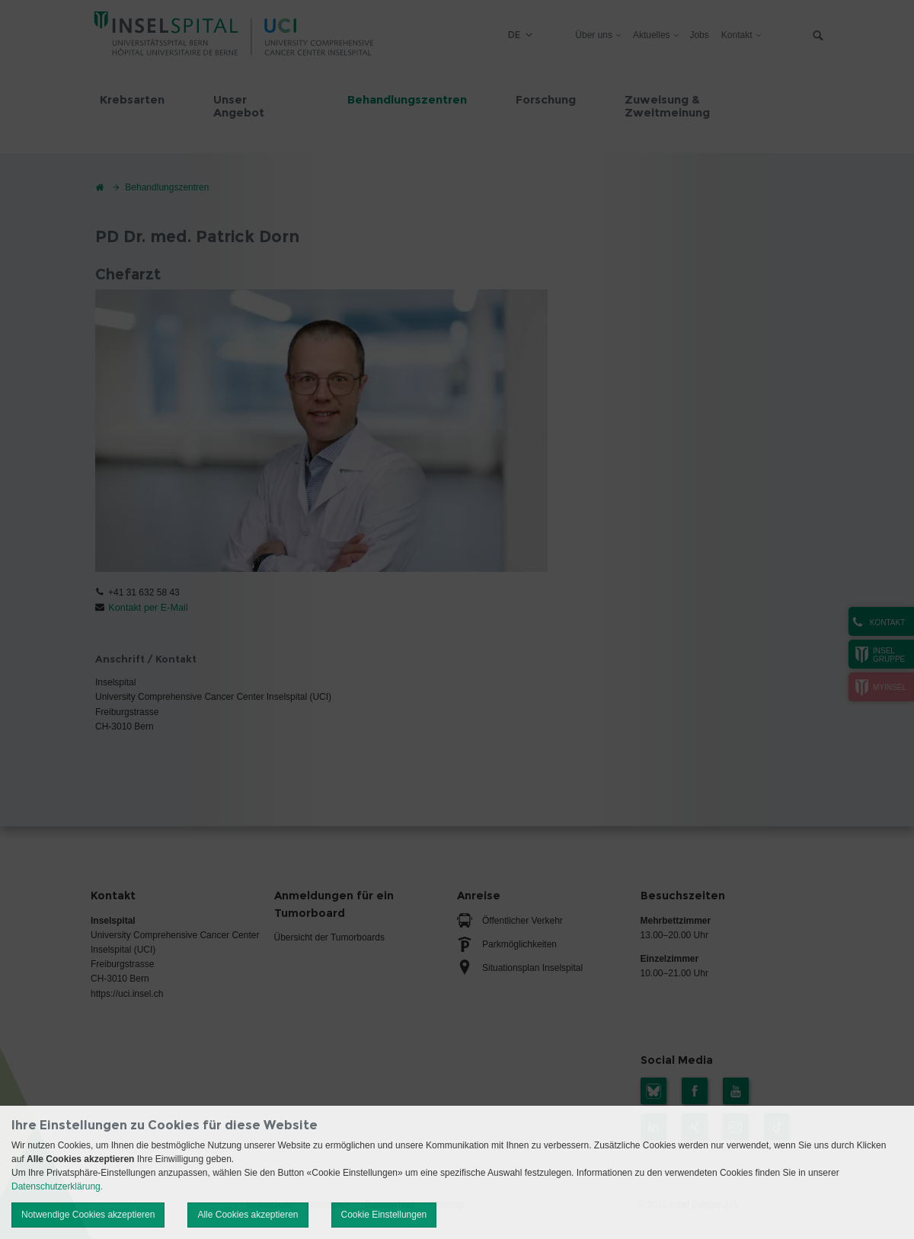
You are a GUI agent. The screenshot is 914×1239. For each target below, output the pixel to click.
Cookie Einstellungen (384, 1214)
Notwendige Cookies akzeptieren (88, 1214)
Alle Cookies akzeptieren (247, 1214)
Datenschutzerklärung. (57, 1186)
